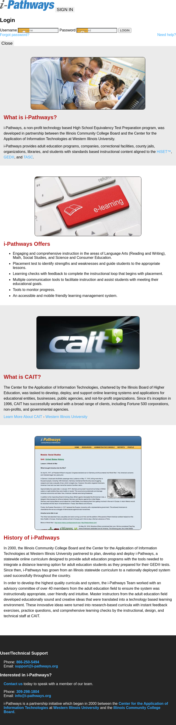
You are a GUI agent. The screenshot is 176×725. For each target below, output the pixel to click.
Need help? (166, 35)
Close (7, 43)
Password (68, 30)
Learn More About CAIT (23, 417)
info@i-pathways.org (33, 696)
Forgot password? (14, 35)
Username (8, 30)
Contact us (13, 684)
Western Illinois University (66, 417)
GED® (9, 157)
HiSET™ (164, 152)
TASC (28, 157)
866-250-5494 (27, 662)
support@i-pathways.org (36, 666)
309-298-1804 (27, 692)
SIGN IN (65, 9)
